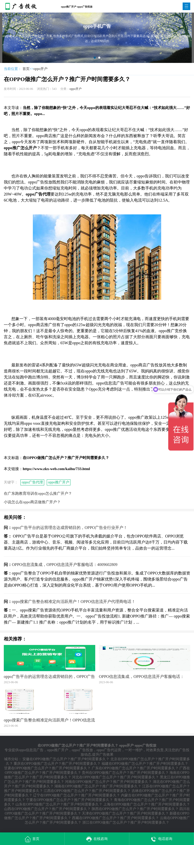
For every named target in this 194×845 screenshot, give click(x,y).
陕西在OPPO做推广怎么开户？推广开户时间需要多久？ (135, 809)
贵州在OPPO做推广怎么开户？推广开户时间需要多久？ (125, 773)
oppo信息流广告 (31, 750)
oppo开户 (40, 69)
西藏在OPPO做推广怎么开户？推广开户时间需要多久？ (115, 818)
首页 (26, 69)
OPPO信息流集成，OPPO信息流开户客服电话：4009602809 (64, 564)
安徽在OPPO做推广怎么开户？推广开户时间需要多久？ (65, 759)
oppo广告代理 (32, 482)
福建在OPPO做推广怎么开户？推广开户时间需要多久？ (145, 763)
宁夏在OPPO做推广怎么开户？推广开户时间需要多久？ (69, 800)
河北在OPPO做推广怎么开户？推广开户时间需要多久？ (115, 777)
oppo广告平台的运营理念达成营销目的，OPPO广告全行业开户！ (69, 527)
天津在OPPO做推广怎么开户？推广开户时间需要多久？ (125, 813)
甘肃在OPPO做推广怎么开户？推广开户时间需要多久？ (47, 768)
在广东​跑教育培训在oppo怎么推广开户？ (38, 493)
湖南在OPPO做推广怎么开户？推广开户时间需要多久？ (97, 786)
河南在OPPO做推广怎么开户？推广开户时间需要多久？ (108, 782)
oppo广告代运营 (108, 750)
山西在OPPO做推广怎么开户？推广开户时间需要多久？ (47, 809)
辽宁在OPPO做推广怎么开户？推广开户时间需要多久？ (76, 795)
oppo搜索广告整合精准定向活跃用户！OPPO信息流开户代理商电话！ (73, 601)
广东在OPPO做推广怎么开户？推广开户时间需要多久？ (135, 768)
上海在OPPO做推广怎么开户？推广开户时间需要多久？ (146, 804)
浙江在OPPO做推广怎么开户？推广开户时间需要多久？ (125, 822)
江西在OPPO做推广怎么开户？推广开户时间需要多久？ (87, 791)
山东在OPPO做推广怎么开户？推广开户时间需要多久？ (58, 804)
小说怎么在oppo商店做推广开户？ (32, 502)
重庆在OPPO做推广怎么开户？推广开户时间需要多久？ (57, 763)
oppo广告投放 (82, 750)
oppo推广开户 (58, 482)
